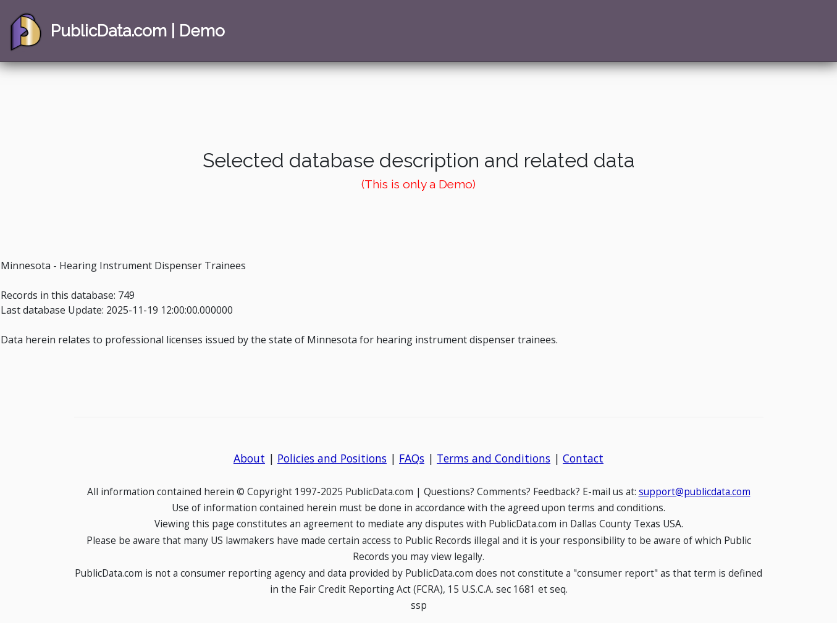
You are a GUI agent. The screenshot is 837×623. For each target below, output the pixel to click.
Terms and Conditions (493, 458)
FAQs (411, 458)
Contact (583, 458)
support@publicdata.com (695, 491)
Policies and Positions (332, 458)
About (249, 458)
